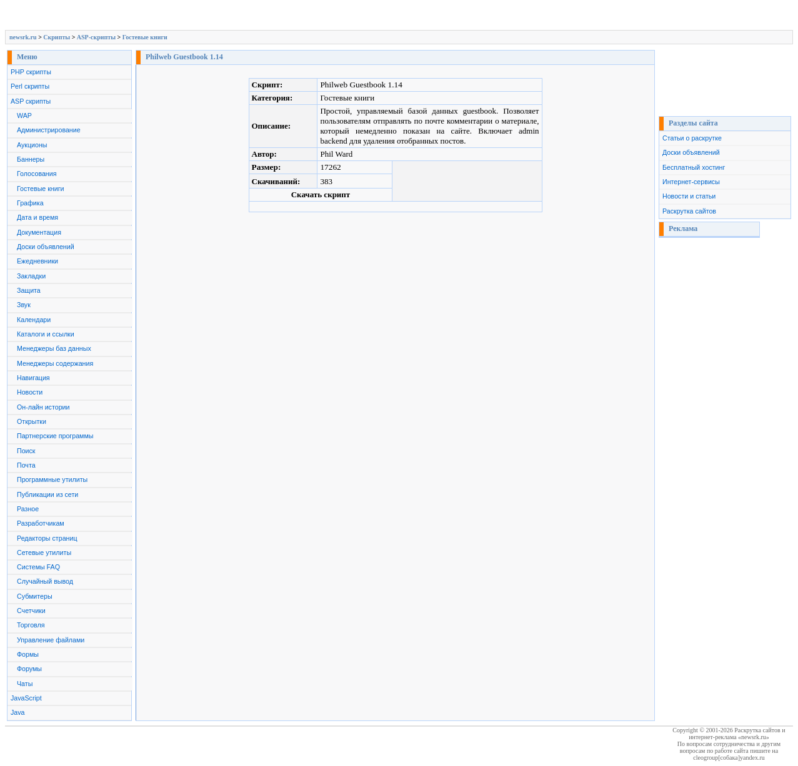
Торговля (31, 625)
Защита (29, 290)
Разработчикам (40, 523)
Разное (28, 509)
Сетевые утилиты (44, 552)
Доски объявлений (45, 246)
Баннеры (30, 159)
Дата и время (37, 217)
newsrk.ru (23, 37)
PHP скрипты (31, 72)
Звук (24, 304)
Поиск (26, 450)
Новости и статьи (689, 196)
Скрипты (56, 37)
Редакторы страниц (47, 538)
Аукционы (32, 145)
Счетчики (31, 610)
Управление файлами (50, 640)
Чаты (24, 683)
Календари (34, 319)
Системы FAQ (38, 567)
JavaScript (26, 698)
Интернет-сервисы (691, 181)
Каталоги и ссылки (45, 334)
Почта (26, 465)
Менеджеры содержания (55, 363)
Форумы (29, 668)
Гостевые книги (144, 37)
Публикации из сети (47, 494)
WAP (24, 115)
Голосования (36, 173)
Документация (39, 232)
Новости (29, 392)
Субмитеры (34, 596)
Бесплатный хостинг (693, 167)
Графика (30, 203)
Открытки (31, 421)
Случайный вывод (45, 581)
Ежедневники (37, 261)
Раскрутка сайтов (689, 211)
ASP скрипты (31, 101)
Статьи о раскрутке (692, 138)
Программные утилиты (52, 479)
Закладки (31, 276)
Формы (28, 654)
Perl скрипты (30, 86)
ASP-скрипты (96, 37)
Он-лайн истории (43, 407)
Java (18, 712)
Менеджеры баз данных (54, 348)
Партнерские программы (55, 435)
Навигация (33, 377)
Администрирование (49, 130)
